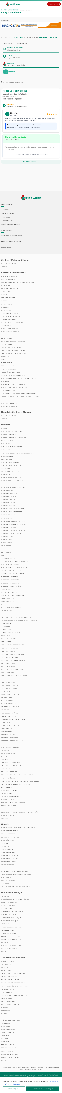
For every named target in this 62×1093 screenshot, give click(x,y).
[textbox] (16, 57)
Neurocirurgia (7, 700)
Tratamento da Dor (8, 806)
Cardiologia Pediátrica (10, 471)
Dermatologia (6, 552)
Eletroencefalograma (10, 332)
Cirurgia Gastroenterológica (13, 487)
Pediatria (4, 756)
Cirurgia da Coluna (8, 515)
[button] (2, 4)
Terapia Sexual (7, 1051)
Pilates (4, 1014)
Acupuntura (6, 428)
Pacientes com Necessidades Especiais (16, 874)
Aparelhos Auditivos (9, 902)
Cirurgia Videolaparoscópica (12, 512)
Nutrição (4, 1007)
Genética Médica (7, 601)
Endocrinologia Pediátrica (11, 570)
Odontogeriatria (8, 852)
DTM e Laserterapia (8, 834)
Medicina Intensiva (8, 651)
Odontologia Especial (10, 855)
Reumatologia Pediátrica (11, 796)
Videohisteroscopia (9, 400)
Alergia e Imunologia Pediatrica (13, 437)
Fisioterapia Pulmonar (10, 980)
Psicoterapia (6, 1035)
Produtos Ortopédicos (10, 936)
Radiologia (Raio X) (8, 369)
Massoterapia (6, 998)
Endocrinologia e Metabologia (13, 573)
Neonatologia (6, 697)
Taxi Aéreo (5, 942)
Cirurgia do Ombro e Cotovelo (13, 530)
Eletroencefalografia (10, 564)
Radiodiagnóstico (8, 778)
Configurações (13, 1089)
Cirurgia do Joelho (8, 527)
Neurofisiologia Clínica (10, 706)
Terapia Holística (8, 1045)
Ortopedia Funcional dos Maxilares (15, 871)
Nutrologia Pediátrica (10, 725)
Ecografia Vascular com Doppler (14, 561)
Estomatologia (7, 846)
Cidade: (9, 55)
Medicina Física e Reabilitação (12, 645)
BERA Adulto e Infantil (10, 288)
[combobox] (16, 57)
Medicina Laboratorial (10, 657)
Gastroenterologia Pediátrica (13, 595)
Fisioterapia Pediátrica (10, 976)
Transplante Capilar (9, 1054)
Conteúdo (6, 217)
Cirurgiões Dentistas (9, 831)
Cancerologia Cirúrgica (10, 462)
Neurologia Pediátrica (10, 713)
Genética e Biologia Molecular (13, 341)
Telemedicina (22, 43)
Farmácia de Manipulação (11, 917)
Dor (2, 555)
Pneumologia (6, 759)
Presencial (8, 43)
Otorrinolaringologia (10, 747)
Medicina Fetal (6, 642)
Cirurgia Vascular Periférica (12, 508)
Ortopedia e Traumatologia (12, 741)
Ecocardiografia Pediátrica (12, 322)
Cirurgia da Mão (7, 518)
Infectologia (6, 629)
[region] (31, 1085)
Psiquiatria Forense (9, 771)
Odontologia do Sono (10, 861)
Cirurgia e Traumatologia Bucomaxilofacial (18, 827)
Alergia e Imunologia (9, 434)
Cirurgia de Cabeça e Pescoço (13, 521)
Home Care (5, 924)
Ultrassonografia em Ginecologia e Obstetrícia (20, 812)
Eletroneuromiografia (10, 335)
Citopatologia (6, 539)
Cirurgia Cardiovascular (11, 477)
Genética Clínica (7, 598)
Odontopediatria (8, 865)
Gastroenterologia (9, 592)
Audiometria (6, 285)
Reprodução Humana (9, 790)
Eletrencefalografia (9, 328)
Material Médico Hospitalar (12, 927)
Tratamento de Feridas (10, 1057)
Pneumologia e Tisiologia (11, 765)
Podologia (5, 1017)
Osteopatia (5, 1010)
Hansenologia (6, 611)
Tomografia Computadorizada (13, 384)
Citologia (5, 307)
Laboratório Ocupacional (11, 347)
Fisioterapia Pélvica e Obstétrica (14, 986)
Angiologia (5, 443)
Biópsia (4, 294)
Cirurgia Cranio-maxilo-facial (12, 481)
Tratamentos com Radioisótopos (14, 387)
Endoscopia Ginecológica (11, 580)
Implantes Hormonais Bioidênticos (14, 995)
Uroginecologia (7, 815)
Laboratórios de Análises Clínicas (14, 353)
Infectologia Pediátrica (10, 632)
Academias (5, 896)
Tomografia (5, 381)
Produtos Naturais (8, 933)
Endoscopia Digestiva (9, 577)
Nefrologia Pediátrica (10, 694)
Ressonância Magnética (10, 372)
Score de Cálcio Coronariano (13, 375)
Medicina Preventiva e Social (12, 669)
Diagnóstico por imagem (10, 316)
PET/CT (3, 359)
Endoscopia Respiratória (11, 586)
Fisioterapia (6, 970)
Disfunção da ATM (8, 840)
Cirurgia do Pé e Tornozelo (12, 533)
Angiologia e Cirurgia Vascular (13, 447)
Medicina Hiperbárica (9, 648)
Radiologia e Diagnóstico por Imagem (16, 784)
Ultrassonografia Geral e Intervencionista (18, 393)
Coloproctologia (8, 549)
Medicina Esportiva (8, 638)
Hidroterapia (6, 992)
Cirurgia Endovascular (10, 484)
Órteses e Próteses (9, 948)
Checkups (5, 301)
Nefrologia (5, 691)
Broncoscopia (7, 456)
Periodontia (6, 877)
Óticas (3, 951)
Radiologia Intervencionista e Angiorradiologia (20, 781)
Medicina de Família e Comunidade (14, 676)
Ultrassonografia (8, 390)
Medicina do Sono (8, 682)
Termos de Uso (8, 220)
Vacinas (4, 1060)
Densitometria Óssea (9, 313)
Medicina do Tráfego (9, 688)
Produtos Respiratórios (11, 939)
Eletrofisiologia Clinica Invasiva (14, 567)
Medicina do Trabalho (9, 685)
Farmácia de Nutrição (9, 920)
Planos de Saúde (7, 930)
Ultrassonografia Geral (11, 809)
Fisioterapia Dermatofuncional (13, 973)
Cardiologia (6, 468)
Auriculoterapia (7, 961)
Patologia (5, 750)
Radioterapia (6, 787)
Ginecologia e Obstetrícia (11, 607)
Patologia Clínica (8, 753)
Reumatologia (6, 793)
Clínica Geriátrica (8, 905)
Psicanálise (5, 1023)
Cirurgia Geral (7, 490)
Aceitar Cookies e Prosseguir (42, 1089)
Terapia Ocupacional (9, 1048)
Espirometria (6, 338)
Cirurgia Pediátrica (20, 96)
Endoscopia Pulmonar (10, 583)
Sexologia (5, 1041)
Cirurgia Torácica (8, 502)
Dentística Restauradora (11, 837)
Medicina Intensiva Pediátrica (12, 654)
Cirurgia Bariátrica (8, 474)
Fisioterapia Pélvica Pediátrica (13, 983)
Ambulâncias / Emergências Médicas (15, 899)
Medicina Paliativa (8, 666)
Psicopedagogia (7, 1032)
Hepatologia (6, 623)
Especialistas (13, 10)
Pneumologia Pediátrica (10, 762)
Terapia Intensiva (8, 799)
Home (3, 10)
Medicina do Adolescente (11, 679)
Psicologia (5, 1026)
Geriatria (4, 604)
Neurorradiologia (8, 716)
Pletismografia (7, 363)
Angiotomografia (8, 279)
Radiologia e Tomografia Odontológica (16, 886)
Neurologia (5, 710)
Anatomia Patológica (9, 276)
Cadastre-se (6, 247)
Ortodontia (6, 868)
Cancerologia (6, 459)
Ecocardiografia (8, 558)
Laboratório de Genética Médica (14, 350)
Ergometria (5, 589)
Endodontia (6, 843)
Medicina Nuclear (8, 663)
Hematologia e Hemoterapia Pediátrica (16, 617)
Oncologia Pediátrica (9, 737)
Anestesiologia (7, 440)
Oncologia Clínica (8, 734)
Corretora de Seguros (10, 908)
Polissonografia (8, 366)
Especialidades (8, 213)
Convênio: (10, 63)
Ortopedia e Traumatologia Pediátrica (16, 744)
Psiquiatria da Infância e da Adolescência (17, 775)
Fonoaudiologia (7, 989)
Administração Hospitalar (11, 431)
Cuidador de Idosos (9, 914)
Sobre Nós (6, 210)
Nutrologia (5, 722)
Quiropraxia (6, 1038)
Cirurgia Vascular (8, 505)
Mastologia (5, 635)
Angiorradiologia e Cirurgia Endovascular (18, 453)
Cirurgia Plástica (8, 499)
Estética (4, 967)
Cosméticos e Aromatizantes (12, 911)
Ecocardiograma (7, 325)
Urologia (4, 818)
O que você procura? (15, 47)
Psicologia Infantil (8, 1029)
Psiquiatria (5, 768)
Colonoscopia (6, 546)
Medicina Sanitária (8, 672)
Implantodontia (7, 849)
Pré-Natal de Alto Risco (10, 1020)
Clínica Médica (6, 542)
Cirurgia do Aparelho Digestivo (13, 524)
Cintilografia (6, 304)
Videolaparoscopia (9, 403)
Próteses (5, 883)
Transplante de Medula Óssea (13, 802)
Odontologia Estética (10, 858)
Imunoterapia (6, 344)
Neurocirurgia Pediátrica (11, 703)
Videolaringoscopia (9, 406)
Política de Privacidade (11, 224)
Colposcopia (6, 310)
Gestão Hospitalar (8, 263)
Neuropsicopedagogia (10, 1004)
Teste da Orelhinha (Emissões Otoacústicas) (18, 378)
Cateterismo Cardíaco (10, 298)
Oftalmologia (6, 728)
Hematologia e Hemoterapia (12, 614)
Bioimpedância (6, 291)
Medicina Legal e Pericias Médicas (14, 660)
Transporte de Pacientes (11, 945)
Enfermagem (6, 964)
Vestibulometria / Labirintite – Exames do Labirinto (21, 397)
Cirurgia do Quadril (9, 536)
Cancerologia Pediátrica (11, 465)
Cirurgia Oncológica (9, 493)
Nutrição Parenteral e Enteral (13, 719)
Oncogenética (6, 731)
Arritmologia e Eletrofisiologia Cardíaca (17, 282)
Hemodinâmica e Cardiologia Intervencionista (19, 620)
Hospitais (4, 266)
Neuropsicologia (8, 1001)
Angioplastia (6, 450)
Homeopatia (5, 626)
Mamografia (6, 356)
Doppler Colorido (8, 319)
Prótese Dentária (8, 880)
